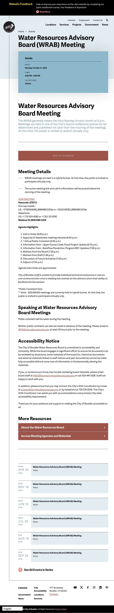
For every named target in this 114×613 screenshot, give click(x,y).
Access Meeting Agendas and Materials (46, 436)
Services (64, 24)
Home (21, 31)
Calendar (71, 20)
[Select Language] (12, 609)
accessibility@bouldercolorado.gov (39, 389)
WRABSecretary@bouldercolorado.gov (53, 375)
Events (32, 31)
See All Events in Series (38, 570)
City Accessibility (40, 589)
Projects (76, 24)
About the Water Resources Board (42, 427)
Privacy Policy (61, 609)
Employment (84, 20)
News (105, 24)
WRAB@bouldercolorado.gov (33, 329)
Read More (45, 11)
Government (92, 24)
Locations (50, 24)
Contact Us (98, 20)
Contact (53, 594)
